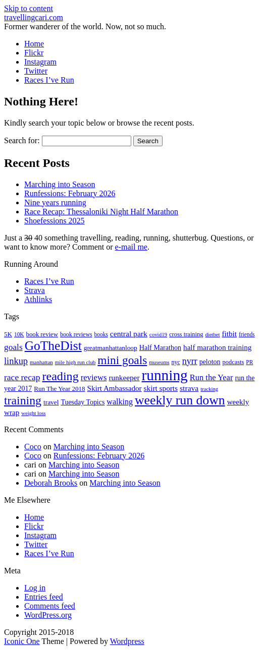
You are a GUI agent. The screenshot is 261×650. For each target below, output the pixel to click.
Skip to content (28, 8)
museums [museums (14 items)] (159, 362)
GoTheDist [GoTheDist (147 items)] (53, 345)
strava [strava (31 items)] (189, 388)
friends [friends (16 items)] (247, 334)
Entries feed (43, 597)
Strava (34, 290)
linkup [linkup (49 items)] (16, 361)
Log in (34, 587)
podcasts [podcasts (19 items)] (233, 362)
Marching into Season (59, 184)
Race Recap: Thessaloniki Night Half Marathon (101, 211)
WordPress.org (48, 615)
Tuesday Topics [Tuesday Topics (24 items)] (83, 402)
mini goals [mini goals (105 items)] (122, 360)
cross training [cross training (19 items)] (186, 334)
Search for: (22, 140)
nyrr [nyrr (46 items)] (189, 361)
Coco (32, 446)
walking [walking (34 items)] (120, 401)
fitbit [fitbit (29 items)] (229, 334)
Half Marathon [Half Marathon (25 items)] (160, 347)
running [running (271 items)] (165, 375)
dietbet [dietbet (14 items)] (212, 334)
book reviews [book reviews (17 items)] (76, 334)
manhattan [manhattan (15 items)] (41, 362)
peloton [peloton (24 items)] (210, 362)
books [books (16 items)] (101, 334)
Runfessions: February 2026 (69, 193)
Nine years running (55, 202)
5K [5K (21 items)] (8, 334)
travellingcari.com (33, 17)
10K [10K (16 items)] (19, 334)
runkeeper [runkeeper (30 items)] (124, 377)
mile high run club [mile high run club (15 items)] (75, 362)
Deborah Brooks (50, 483)
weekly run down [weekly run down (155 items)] (180, 400)
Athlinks (38, 299)
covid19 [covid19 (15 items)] (158, 334)
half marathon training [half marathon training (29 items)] (217, 347)
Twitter (35, 71)
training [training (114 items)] (22, 400)
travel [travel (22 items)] (51, 402)
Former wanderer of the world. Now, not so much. (85, 26)
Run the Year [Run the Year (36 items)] (211, 377)
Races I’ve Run (49, 80)
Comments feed (49, 606)
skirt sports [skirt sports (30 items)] (161, 388)
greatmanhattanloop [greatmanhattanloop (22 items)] (110, 347)
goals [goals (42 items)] (13, 347)
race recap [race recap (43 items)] (22, 377)
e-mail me (131, 247)
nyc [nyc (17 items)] (176, 362)
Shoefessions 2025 (54, 220)
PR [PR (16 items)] (249, 362)
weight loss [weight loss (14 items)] (33, 413)
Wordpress (127, 641)
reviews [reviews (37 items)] (94, 377)
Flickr (33, 52)
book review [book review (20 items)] (42, 334)
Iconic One (22, 641)
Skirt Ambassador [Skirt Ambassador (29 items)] (114, 388)
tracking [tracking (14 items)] (209, 389)
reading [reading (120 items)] (60, 376)
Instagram (40, 61)
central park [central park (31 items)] (128, 333)
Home (34, 43)
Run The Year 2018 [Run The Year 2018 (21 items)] (59, 388)
